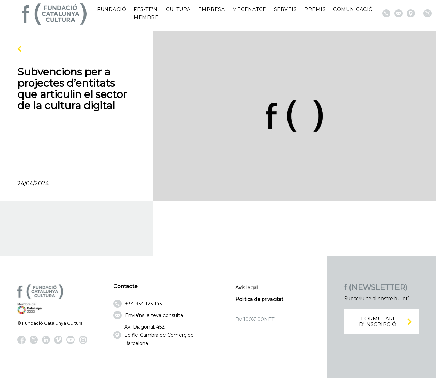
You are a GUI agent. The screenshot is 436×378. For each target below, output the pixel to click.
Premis (315, 9)
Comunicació (353, 9)
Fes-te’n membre (146, 13)
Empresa (211, 9)
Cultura (178, 9)
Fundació (111, 9)
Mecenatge (249, 9)
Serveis (285, 9)
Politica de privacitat (259, 299)
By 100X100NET (254, 319)
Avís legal (246, 288)
